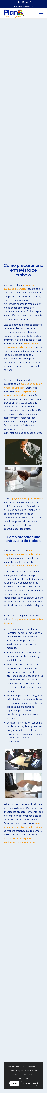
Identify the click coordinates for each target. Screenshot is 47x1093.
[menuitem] (40, 13)
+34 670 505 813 (28, 6)
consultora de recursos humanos (21, 565)
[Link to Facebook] (30, 2)
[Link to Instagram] (26, 2)
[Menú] (40, 13)
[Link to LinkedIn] (19, 2)
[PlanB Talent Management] (19, 13)
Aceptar (14, 1083)
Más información (29, 1083)
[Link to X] (23, 2)
